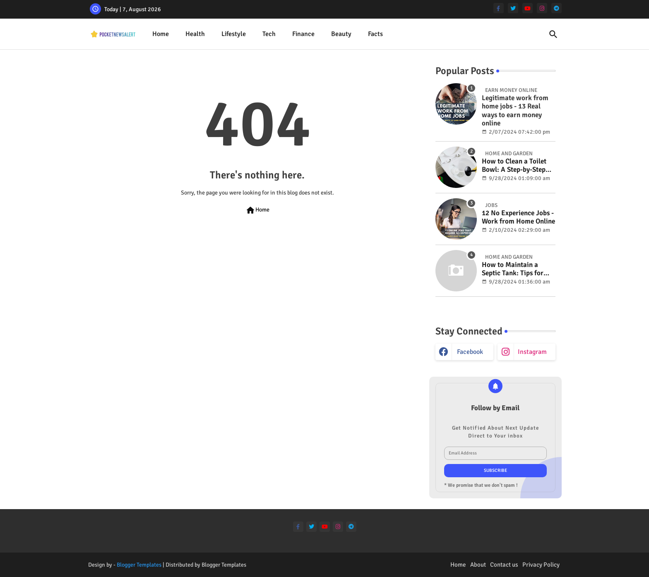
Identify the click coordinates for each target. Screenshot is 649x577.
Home (160, 34)
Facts (375, 34)
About (478, 564)
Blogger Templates (139, 564)
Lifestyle (233, 34)
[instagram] (542, 8)
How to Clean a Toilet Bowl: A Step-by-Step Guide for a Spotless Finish (514, 165)
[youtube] (527, 8)
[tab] (160, 34)
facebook (470, 352)
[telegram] (556, 8)
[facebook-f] (498, 8)
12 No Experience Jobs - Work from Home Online (518, 217)
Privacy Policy (541, 564)
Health (195, 34)
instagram (532, 352)
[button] (553, 34)
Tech (269, 34)
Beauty (341, 34)
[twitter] (513, 8)
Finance (303, 34)
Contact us (504, 564)
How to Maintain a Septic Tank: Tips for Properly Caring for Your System (512, 269)
